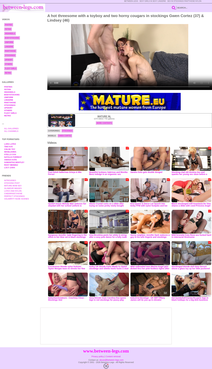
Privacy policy (97, 356)
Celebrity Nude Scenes (16, 199)
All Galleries (11, 128)
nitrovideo (10, 180)
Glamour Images (13, 188)
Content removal (113, 356)
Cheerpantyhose (13, 193)
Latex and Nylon (13, 191)
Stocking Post (12, 183)
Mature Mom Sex (13, 186)
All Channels (11, 131)
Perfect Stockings (14, 196)
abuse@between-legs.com (111, 360)
